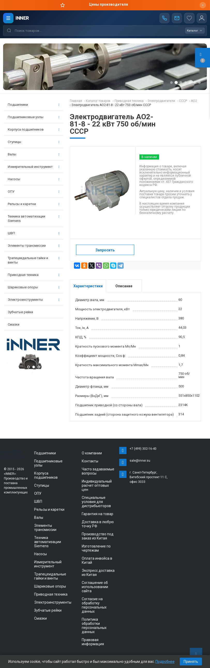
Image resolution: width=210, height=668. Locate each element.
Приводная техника (33, 275)
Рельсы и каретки (33, 204)
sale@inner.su (140, 460)
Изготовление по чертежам (96, 548)
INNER (22, 18)
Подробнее (165, 661)
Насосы (33, 179)
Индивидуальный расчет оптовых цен (97, 485)
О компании (92, 453)
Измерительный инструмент (33, 167)
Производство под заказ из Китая (98, 536)
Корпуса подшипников (33, 129)
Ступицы (33, 142)
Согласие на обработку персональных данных (94, 605)
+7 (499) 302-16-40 (143, 449)
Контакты (90, 461)
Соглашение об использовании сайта (95, 587)
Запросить (105, 250)
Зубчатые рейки (20, 312)
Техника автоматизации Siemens (33, 218)
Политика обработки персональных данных (94, 625)
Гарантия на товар (97, 514)
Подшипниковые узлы (33, 117)
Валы (33, 154)
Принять (191, 661)
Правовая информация (93, 642)
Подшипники (33, 105)
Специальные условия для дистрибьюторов (96, 502)
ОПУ (33, 191)
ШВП (33, 233)
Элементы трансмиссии (33, 245)
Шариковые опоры (33, 287)
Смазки (13, 324)
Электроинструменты (33, 300)
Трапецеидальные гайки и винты (33, 260)
